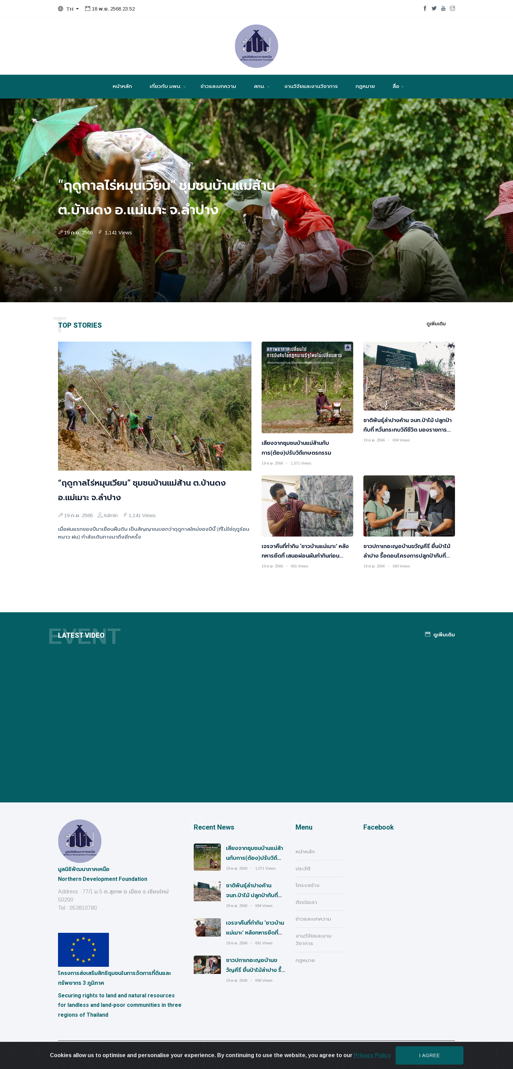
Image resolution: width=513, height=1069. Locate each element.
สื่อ (396, 86)
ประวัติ (303, 868)
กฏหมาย (365, 86)
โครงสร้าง (308, 885)
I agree (429, 1055)
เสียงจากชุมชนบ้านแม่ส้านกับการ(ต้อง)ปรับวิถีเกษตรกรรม (254, 858)
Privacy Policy (372, 1055)
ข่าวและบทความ (218, 86)
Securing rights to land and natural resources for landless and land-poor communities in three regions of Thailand (120, 1005)
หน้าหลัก (122, 86)
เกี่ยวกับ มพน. (166, 86)
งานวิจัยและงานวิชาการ (311, 86)
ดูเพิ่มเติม (436, 323)
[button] (68, 9)
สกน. (259, 86)
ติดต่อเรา (306, 902)
